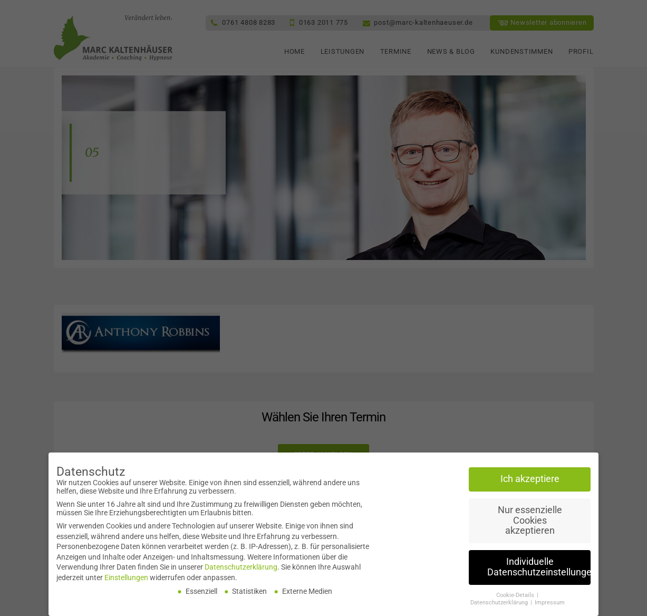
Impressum (550, 606)
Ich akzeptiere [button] (529, 482)
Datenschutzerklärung (241, 570)
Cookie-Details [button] (516, 598)
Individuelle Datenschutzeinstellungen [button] (539, 570)
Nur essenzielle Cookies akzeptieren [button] (530, 523)
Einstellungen (126, 580)
